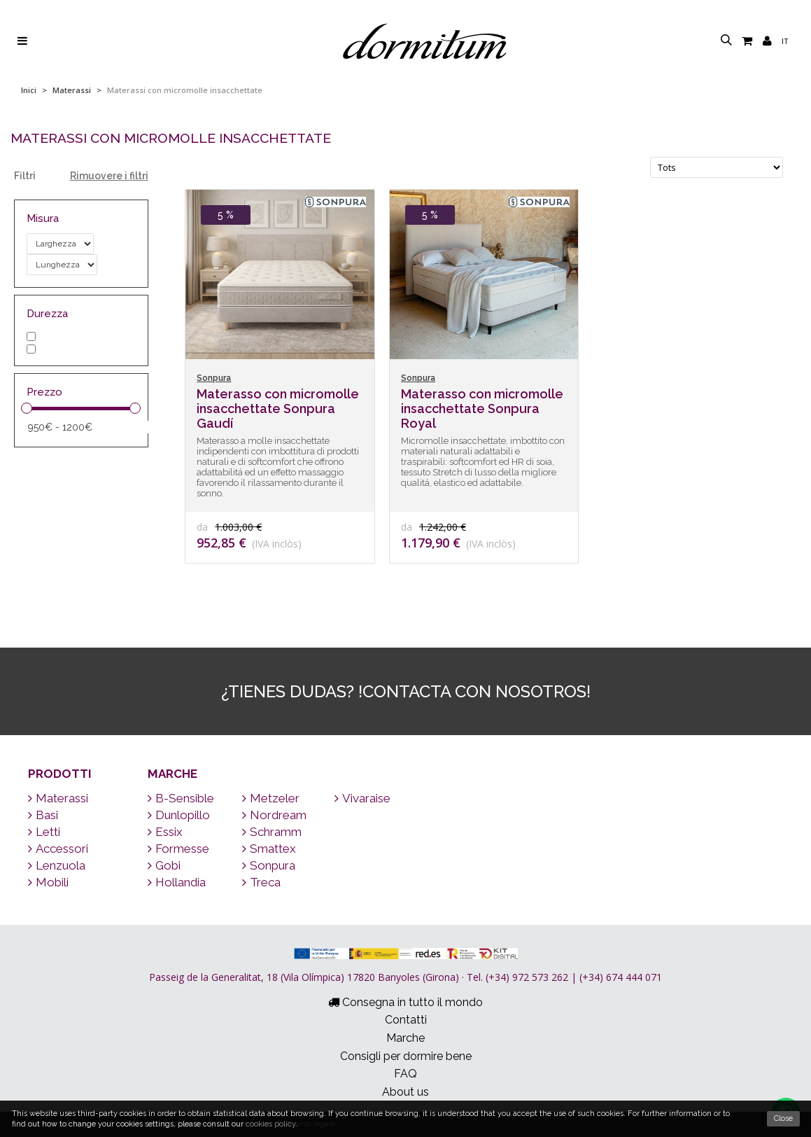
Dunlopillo (179, 815)
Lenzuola (56, 865)
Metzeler (270, 798)
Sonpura (268, 865)
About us (405, 1091)
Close (783, 1118)
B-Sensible (181, 798)
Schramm (272, 832)
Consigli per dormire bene (406, 1056)
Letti (44, 832)
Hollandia (177, 882)
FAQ (405, 1073)
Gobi (164, 865)
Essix (165, 832)
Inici (28, 90)
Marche (172, 774)
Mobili (48, 882)
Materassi (71, 90)
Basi (43, 815)
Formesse (178, 849)
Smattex (269, 849)
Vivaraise (362, 798)
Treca (261, 882)
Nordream (274, 815)
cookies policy (270, 1124)
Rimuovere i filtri (109, 176)
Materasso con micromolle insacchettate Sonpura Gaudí (278, 408)
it (785, 41)
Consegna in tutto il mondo (405, 1002)
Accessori (58, 849)
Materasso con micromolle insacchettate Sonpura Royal (482, 408)
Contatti (406, 1019)
